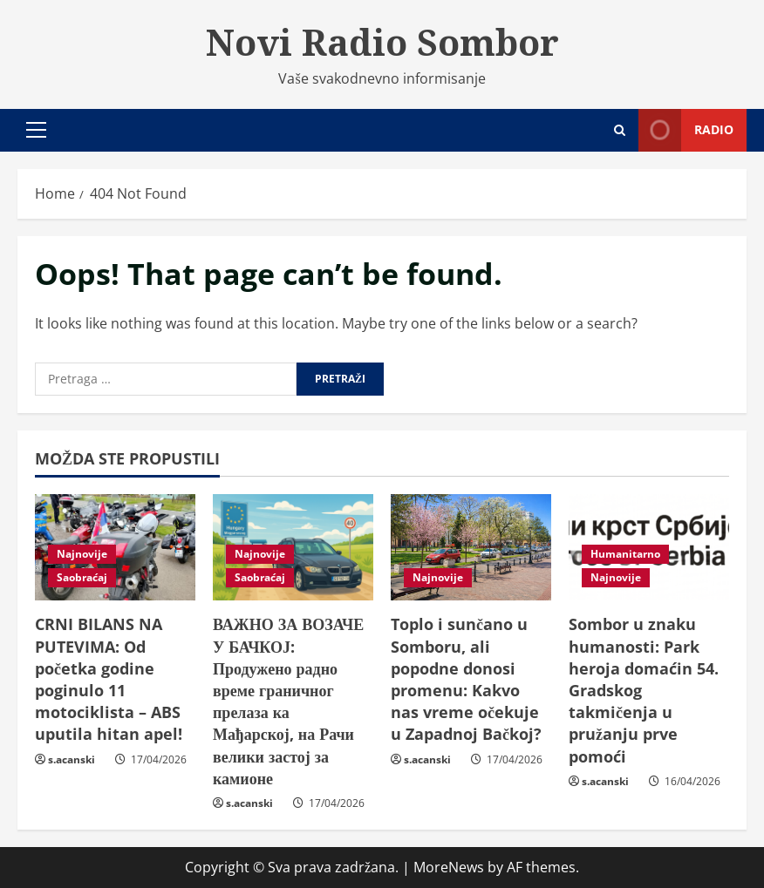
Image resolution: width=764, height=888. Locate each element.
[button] (36, 130)
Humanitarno (625, 553)
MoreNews (448, 867)
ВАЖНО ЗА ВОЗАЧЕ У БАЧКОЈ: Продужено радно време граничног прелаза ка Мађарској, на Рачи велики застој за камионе (288, 700)
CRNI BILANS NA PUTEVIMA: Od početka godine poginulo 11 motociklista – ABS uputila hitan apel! (108, 678)
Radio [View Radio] (685, 130)
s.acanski (71, 759)
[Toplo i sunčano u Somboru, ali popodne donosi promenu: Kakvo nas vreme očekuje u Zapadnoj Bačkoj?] (471, 547)
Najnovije (82, 553)
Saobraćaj (82, 577)
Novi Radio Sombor (382, 41)
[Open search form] (619, 130)
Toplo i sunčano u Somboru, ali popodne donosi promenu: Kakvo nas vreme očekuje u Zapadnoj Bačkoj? (466, 678)
